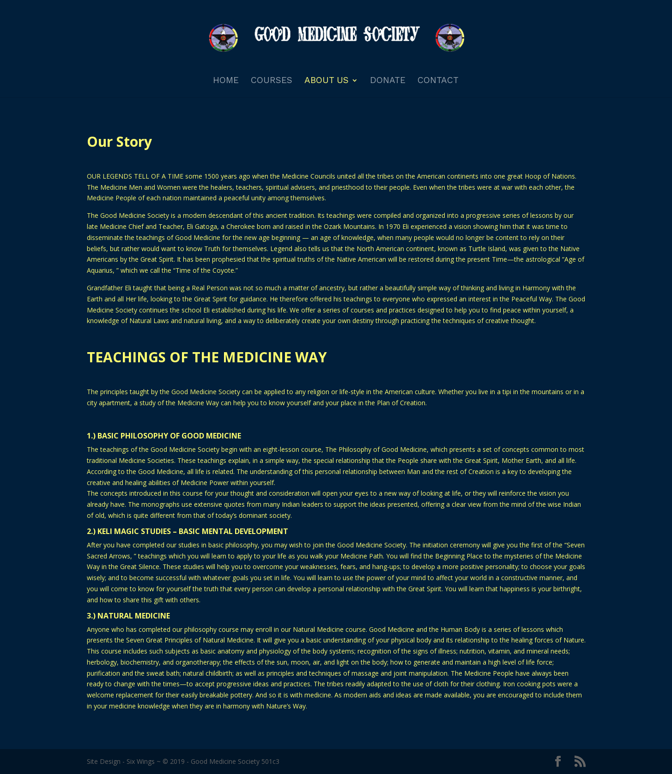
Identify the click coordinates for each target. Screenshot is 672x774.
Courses (271, 81)
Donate (388, 81)
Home (226, 81)
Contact (438, 81)
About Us (326, 81)
